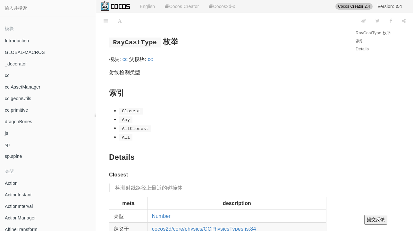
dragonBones (18, 121)
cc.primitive (16, 110)
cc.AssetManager (22, 87)
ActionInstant (18, 194)
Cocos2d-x (222, 6)
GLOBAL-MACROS (25, 52)
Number (161, 216)
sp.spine (13, 156)
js (6, 133)
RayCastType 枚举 (373, 32)
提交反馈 (376, 219)
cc (7, 75)
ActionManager (20, 217)
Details (362, 49)
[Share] (403, 21)
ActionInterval (19, 206)
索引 (360, 40)
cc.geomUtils (18, 98)
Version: (389, 6)
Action (11, 183)
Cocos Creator (182, 6)
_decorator (16, 63)
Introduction (17, 40)
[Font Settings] (120, 21)
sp (7, 144)
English (147, 6)
